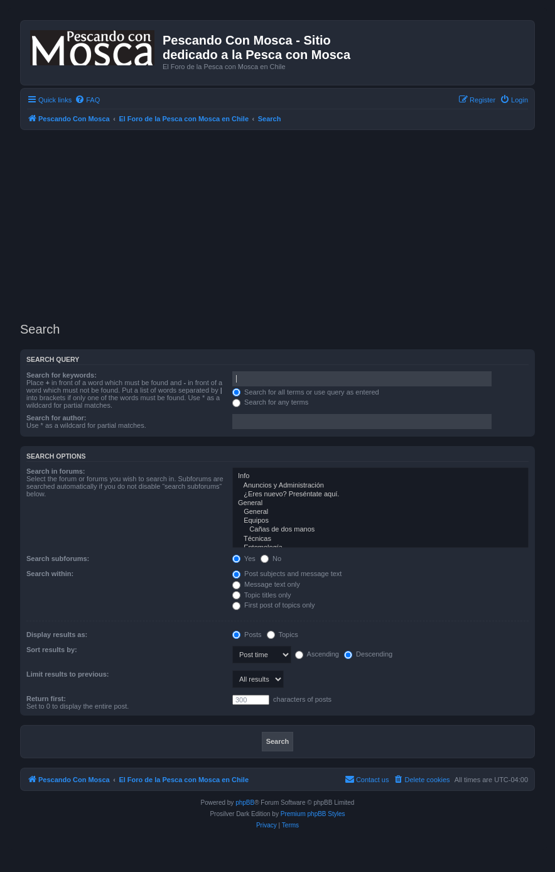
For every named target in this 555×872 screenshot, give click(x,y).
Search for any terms (270, 402)
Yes (244, 558)
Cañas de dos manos (380, 529)
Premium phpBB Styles (313, 813)
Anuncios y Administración (380, 485)
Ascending (317, 654)
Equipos (380, 520)
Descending (368, 654)
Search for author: (56, 418)
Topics (282, 634)
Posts (247, 634)
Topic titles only (261, 595)
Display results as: (56, 634)
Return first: (46, 698)
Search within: (49, 573)
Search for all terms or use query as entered (305, 392)
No (271, 558)
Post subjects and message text (287, 573)
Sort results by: (51, 649)
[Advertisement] (287, 224)
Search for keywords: (61, 375)
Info (380, 476)
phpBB (244, 802)
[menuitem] (87, 99)
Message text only (266, 584)
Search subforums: (57, 558)
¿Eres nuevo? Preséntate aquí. (380, 494)
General (380, 503)
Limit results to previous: (67, 674)
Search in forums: (55, 471)
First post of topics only (273, 605)
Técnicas (380, 539)
